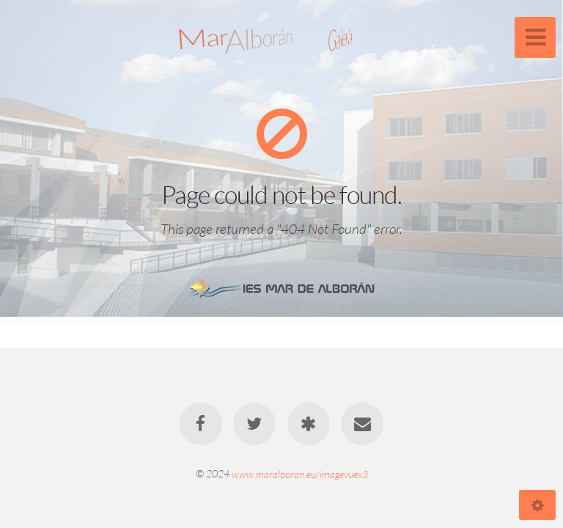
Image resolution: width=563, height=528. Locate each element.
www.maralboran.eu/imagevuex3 (300, 473)
